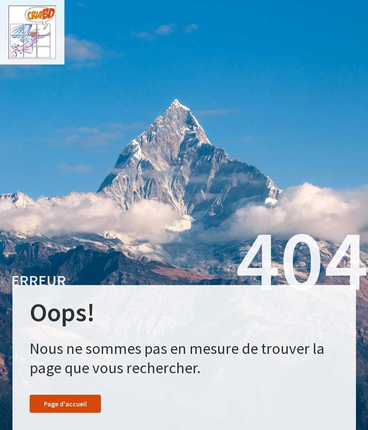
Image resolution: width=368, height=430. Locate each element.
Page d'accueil (65, 403)
